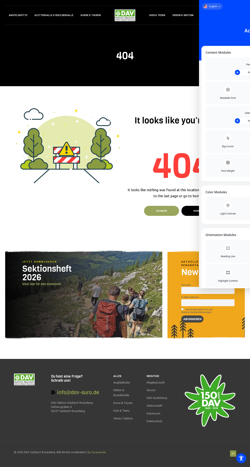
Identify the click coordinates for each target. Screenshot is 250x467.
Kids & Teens (157, 15)
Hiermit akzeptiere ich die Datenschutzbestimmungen (196, 311)
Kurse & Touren (91, 15)
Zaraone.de (98, 452)
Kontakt (222, 15)
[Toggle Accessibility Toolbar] (241, 458)
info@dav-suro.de (78, 392)
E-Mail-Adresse (189, 297)
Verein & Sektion (182, 15)
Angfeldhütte (18, 15)
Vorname (186, 285)
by (89, 452)
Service (205, 15)
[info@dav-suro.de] (53, 392)
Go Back (161, 210)
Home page (200, 210)
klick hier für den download (41, 284)
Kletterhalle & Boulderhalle (54, 15)
